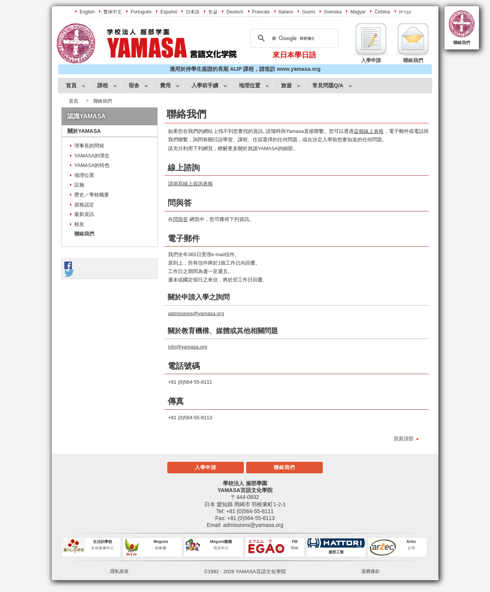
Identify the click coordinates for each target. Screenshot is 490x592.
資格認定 (84, 205)
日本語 (192, 12)
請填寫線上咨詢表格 (190, 183)
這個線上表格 (369, 131)
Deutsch (234, 12)
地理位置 (84, 175)
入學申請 (205, 467)
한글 (212, 12)
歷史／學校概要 (91, 195)
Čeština (382, 12)
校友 (79, 224)
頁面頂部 (403, 439)
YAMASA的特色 (91, 165)
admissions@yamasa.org (196, 313)
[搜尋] (293, 38)
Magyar (358, 12)
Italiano (286, 12)
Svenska (332, 12)
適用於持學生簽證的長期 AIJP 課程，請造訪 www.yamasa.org (245, 69)
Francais (261, 12)
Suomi (308, 12)
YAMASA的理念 (91, 156)
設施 (79, 185)
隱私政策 (119, 571)
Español (168, 12)
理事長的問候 (89, 146)
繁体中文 (112, 12)
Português (141, 12)
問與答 (180, 219)
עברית (405, 12)
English (87, 12)
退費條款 (370, 571)
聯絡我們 (461, 42)
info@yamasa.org (187, 347)
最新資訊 (84, 214)
